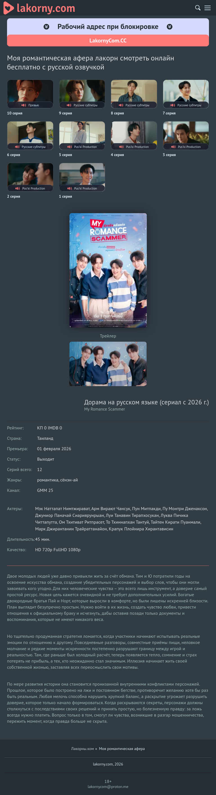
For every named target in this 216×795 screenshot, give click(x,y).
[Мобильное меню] (207, 7)
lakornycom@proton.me (108, 786)
